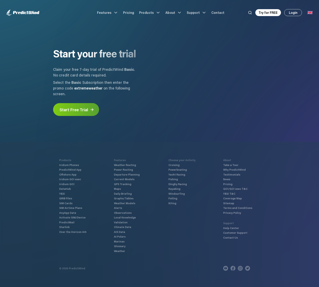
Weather (119, 251)
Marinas (119, 241)
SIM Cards (65, 203)
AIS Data (119, 232)
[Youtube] (225, 268)
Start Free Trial (77, 109)
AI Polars (120, 236)
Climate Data (122, 227)
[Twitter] (247, 268)
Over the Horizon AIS (72, 232)
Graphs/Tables (123, 198)
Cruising (173, 165)
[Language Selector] (310, 12)
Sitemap (228, 203)
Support (196, 12)
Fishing (173, 179)
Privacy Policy (232, 212)
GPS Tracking (122, 184)
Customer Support (235, 232)
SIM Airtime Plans (70, 208)
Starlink (64, 227)
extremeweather (88, 88)
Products (150, 12)
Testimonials (231, 174)
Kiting (172, 203)
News (226, 179)
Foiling (172, 198)
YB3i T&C (229, 193)
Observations (123, 212)
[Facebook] (233, 268)
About (173, 12)
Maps (117, 188)
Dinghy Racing (177, 184)
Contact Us (230, 237)
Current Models (124, 179)
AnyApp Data (67, 212)
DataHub (65, 188)
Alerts (118, 208)
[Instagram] (240, 268)
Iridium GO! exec (70, 179)
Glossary (120, 246)
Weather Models (124, 203)
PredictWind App (70, 169)
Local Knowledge (125, 217)
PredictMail (66, 222)
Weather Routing (125, 165)
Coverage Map (232, 198)
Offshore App (67, 174)
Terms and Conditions (237, 208)
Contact (218, 12)
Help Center (231, 228)
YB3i (62, 193)
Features (107, 12)
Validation (121, 222)
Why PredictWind (234, 169)
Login (293, 12)
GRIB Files (65, 198)
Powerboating (177, 169)
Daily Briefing (123, 193)
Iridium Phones (69, 165)
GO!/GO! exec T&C (235, 188)
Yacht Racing (176, 174)
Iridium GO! (66, 184)
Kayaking (174, 188)
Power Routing (123, 169)
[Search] (250, 13)
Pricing (128, 12)
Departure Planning (127, 174)
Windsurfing (176, 193)
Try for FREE (268, 12)
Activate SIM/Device (72, 217)
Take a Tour (230, 165)
